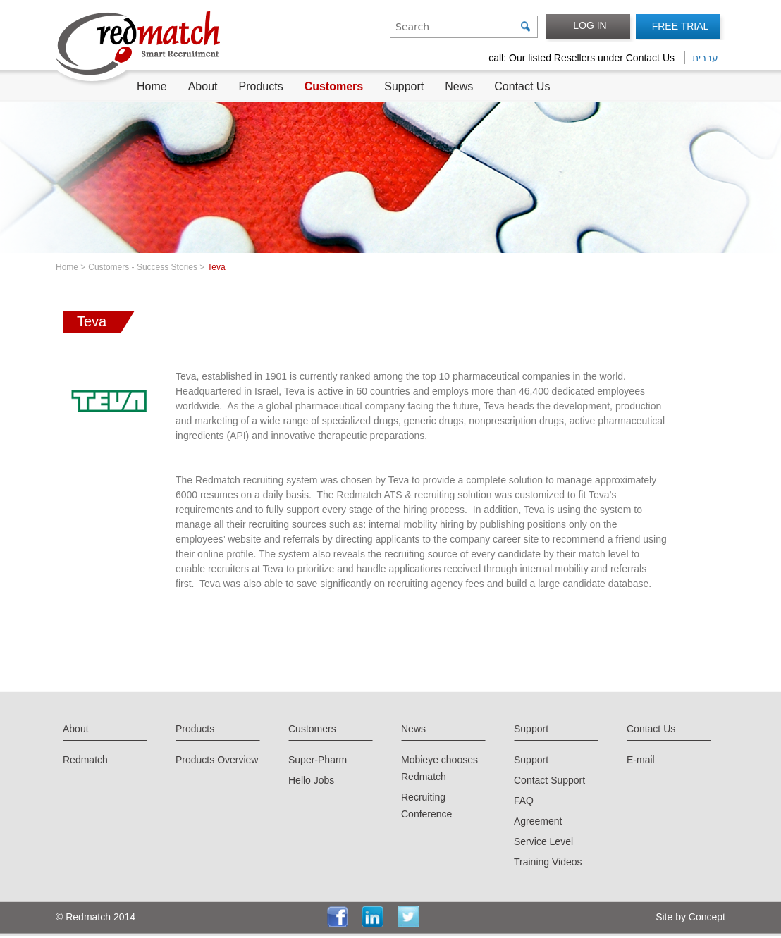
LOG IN (589, 25)
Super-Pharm (317, 759)
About (203, 86)
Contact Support (549, 780)
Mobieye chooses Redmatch (439, 768)
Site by (669, 916)
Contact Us (522, 86)
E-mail (641, 759)
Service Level (543, 841)
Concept (705, 916)
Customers (334, 86)
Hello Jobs (311, 780)
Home (152, 86)
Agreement (538, 821)
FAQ (524, 800)
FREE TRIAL (680, 26)
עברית (705, 57)
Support (404, 86)
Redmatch (85, 759)
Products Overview (217, 759)
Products (261, 86)
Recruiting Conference (426, 805)
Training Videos (548, 862)
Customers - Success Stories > (146, 267)
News (459, 86)
